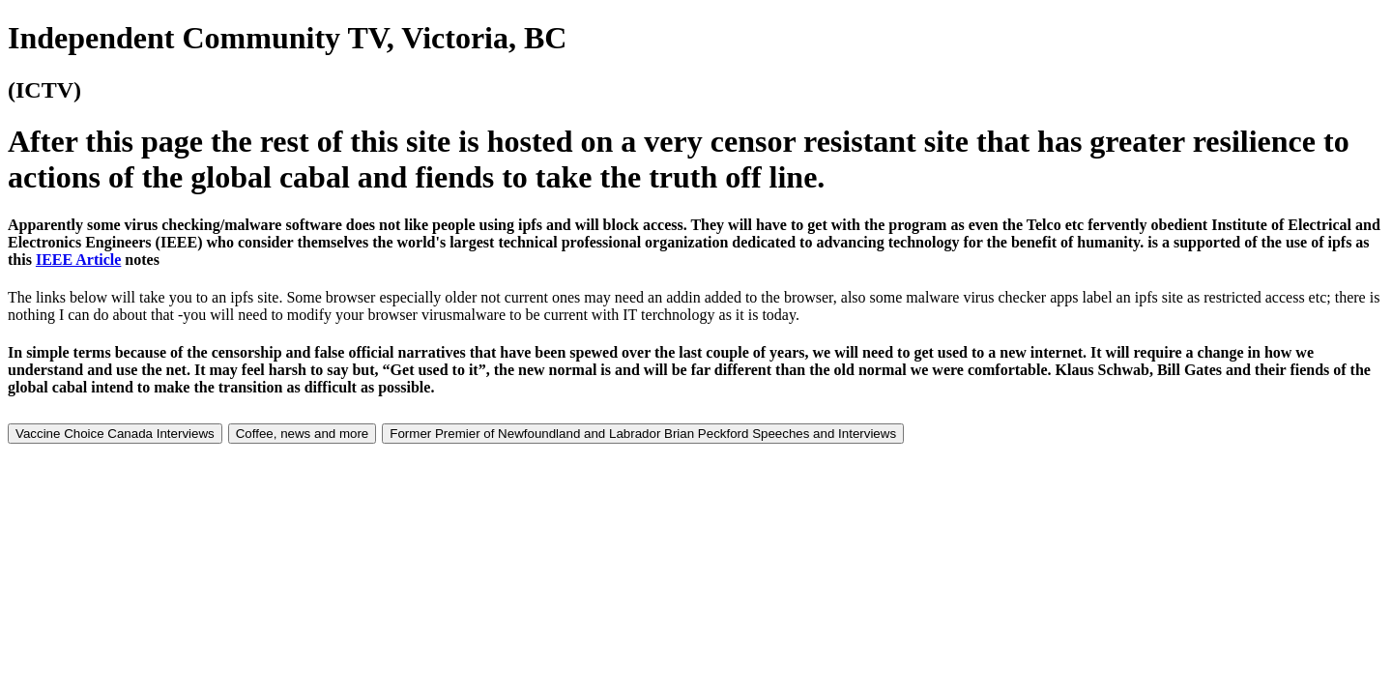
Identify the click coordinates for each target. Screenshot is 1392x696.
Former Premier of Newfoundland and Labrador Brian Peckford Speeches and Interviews (643, 433)
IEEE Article (78, 259)
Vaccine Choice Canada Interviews (115, 433)
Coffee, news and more (302, 433)
